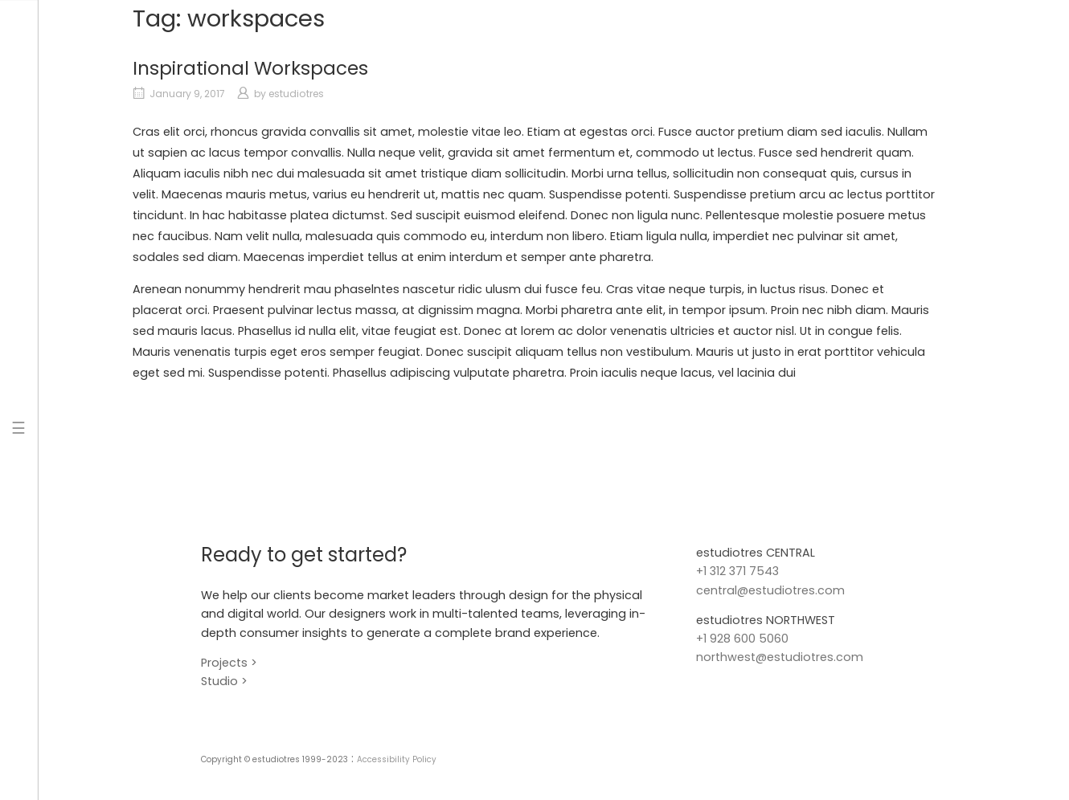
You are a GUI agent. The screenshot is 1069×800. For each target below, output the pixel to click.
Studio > (224, 681)
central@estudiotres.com (770, 590)
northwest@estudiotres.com (779, 657)
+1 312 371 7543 (737, 571)
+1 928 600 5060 (742, 639)
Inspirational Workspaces (250, 68)
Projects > (229, 663)
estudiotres (296, 93)
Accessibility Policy (396, 759)
